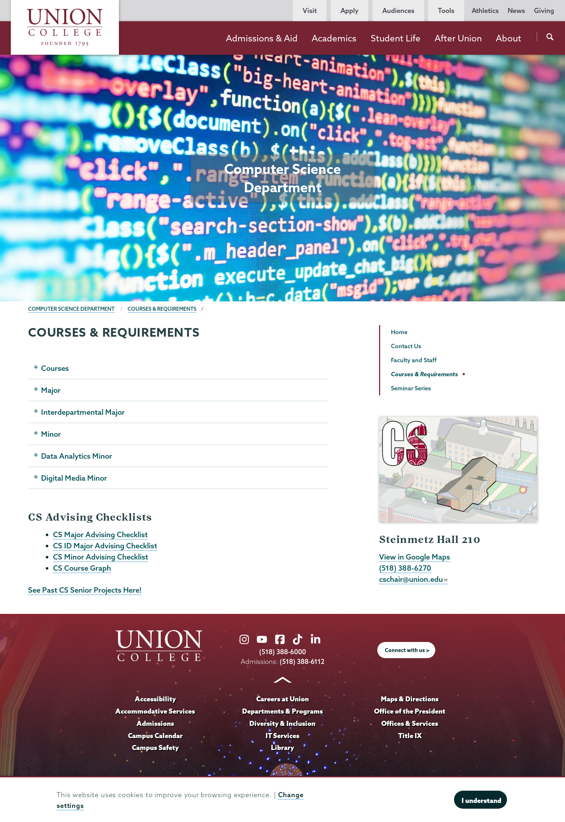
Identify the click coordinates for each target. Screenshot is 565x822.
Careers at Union (282, 699)
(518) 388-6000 (282, 652)
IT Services (282, 735)
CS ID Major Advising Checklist (105, 545)
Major (51, 390)
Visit (310, 10)
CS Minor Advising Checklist (100, 556)
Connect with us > (407, 650)
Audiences (398, 10)
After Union (458, 38)
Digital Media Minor (74, 477)
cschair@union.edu (413, 579)
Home (399, 332)
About (508, 38)
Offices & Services (409, 723)
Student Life (396, 38)
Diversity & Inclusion (282, 723)
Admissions (155, 723)
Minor (51, 434)
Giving (544, 10)
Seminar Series (411, 388)
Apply (350, 10)
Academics (334, 38)
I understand (481, 800)
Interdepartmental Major (83, 412)
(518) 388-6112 (302, 661)
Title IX (410, 735)
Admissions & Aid (262, 38)
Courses (55, 368)
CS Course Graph (82, 567)
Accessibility (155, 699)
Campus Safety (155, 747)
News (516, 10)
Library (282, 747)
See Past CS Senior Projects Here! (85, 589)
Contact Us (406, 346)
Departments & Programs (282, 711)
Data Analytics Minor (76, 456)
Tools (446, 10)
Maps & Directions (410, 699)
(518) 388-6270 (405, 567)
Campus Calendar (155, 735)
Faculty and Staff (414, 360)
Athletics (485, 10)
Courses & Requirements (162, 309)
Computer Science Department (71, 309)
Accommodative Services (155, 711)
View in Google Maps (414, 556)
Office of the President (409, 711)
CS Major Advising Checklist (100, 534)
